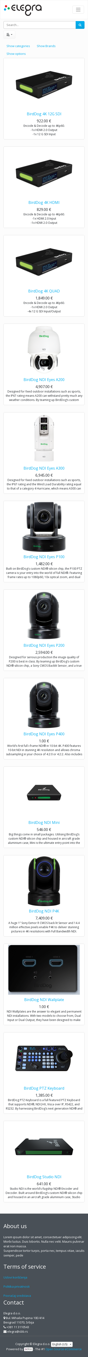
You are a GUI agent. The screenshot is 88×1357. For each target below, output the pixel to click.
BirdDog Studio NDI (44, 1176)
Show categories (18, 46)
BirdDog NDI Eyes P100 (44, 556)
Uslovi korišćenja (15, 1277)
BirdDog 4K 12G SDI (44, 113)
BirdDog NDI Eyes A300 (44, 468)
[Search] (80, 25)
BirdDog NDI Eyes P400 (44, 733)
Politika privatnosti (16, 1286)
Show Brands (46, 46)
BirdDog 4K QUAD (44, 291)
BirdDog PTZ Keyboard (44, 1088)
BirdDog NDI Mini (44, 822)
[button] (9, 35)
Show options (16, 54)
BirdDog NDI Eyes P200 (44, 645)
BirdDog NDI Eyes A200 (44, 379)
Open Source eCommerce (63, 1349)
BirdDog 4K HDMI (44, 202)
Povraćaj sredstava (17, 1295)
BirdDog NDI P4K (44, 911)
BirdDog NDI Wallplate (44, 999)
